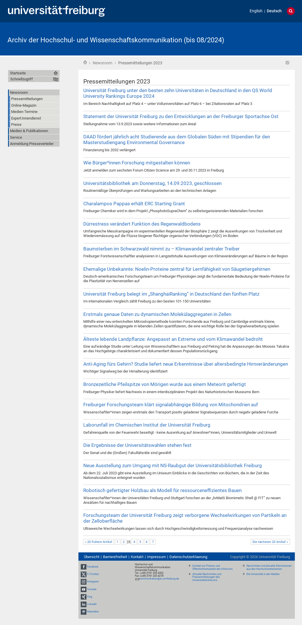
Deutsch (274, 11)
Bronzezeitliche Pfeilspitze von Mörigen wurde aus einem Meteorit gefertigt (164, 384)
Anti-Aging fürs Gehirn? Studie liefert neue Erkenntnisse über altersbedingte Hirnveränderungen (185, 364)
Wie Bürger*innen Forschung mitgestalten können (136, 163)
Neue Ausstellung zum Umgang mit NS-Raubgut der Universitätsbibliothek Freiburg (172, 465)
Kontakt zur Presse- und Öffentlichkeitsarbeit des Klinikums (212, 567)
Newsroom (102, 63)
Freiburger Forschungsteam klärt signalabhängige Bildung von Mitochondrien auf (170, 404)
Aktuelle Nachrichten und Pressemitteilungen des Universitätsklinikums (206, 577)
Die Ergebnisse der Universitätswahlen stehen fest (137, 445)
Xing (89, 596)
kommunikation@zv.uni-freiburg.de (159, 578)
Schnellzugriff (21, 79)
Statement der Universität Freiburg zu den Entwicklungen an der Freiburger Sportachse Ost (181, 116)
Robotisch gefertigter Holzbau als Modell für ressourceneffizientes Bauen (162, 490)
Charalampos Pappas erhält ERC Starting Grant (134, 203)
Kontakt (137, 557)
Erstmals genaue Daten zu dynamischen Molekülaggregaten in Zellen (157, 314)
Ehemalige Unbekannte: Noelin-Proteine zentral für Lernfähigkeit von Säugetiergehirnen (176, 269)
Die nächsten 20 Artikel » (270, 542)
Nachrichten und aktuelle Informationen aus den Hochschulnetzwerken (269, 567)
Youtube (91, 589)
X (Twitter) (93, 574)
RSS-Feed (287, 62)
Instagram (93, 581)
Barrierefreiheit (115, 557)
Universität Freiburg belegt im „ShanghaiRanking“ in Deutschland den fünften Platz (171, 294)
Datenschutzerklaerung (188, 557)
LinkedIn (92, 604)
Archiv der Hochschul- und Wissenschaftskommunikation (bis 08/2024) (115, 40)
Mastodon (93, 611)
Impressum (156, 557)
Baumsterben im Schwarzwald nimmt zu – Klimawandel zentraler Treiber (161, 249)
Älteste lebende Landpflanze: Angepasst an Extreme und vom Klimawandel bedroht (173, 339)
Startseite (85, 62)
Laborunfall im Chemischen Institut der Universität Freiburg (146, 425)
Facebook (92, 566)
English (256, 11)
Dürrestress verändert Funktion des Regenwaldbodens (142, 224)
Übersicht (91, 557)
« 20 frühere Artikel (98, 542)
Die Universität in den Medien (263, 574)
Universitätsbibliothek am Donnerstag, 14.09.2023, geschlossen (152, 183)
